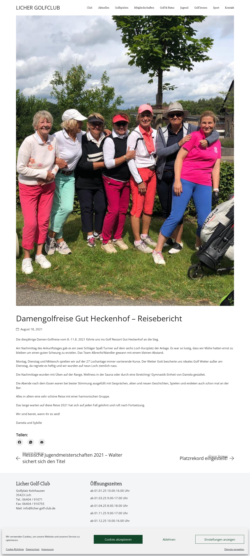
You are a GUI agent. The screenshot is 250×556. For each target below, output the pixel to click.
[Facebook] (19, 442)
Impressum (47, 549)
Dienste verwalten (234, 549)
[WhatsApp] (30, 442)
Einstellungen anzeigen (219, 539)
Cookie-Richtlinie (15, 549)
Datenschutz (32, 549)
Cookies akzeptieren (118, 539)
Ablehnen (169, 539)
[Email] (42, 442)
